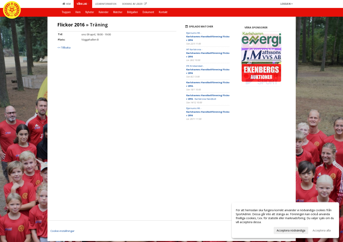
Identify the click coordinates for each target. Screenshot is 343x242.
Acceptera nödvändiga (291, 230)
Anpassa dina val (246, 230)
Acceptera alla (322, 230)
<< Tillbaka (64, 47)
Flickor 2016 (71, 24)
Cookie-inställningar (62, 231)
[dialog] (285, 220)
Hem (66, 3)
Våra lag (83, 3)
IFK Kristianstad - (207, 69)
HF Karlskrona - (207, 53)
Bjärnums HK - (207, 36)
